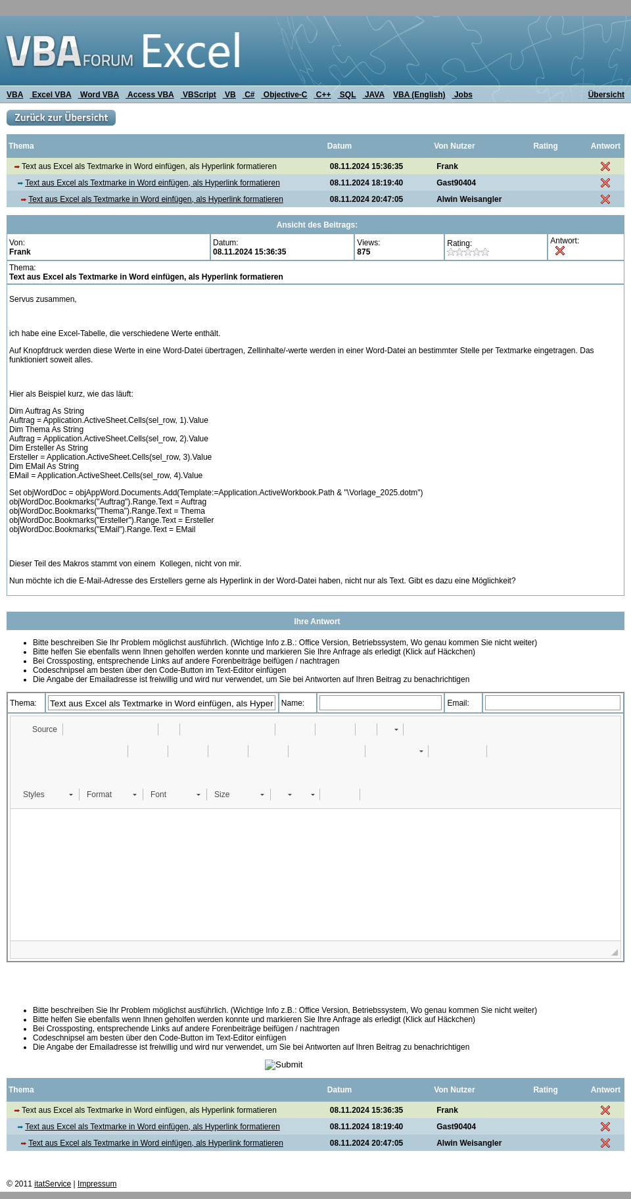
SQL (347, 94)
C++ (322, 94)
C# (249, 94)
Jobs (462, 94)
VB (229, 94)
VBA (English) (419, 94)
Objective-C (284, 94)
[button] (38, 729)
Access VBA (150, 94)
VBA (15, 94)
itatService (52, 1183)
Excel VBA (50, 94)
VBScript (198, 94)
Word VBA (98, 94)
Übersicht (606, 94)
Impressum (97, 1183)
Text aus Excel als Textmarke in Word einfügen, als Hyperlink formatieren (152, 182)
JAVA (374, 94)
